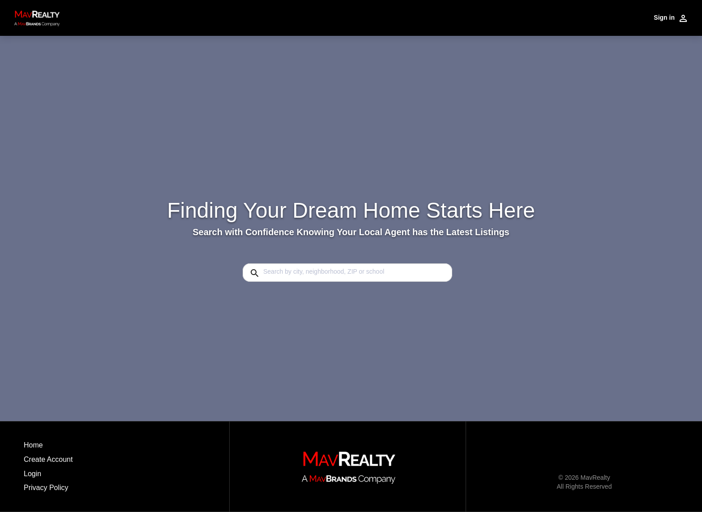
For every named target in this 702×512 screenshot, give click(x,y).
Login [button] (32, 474)
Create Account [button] (48, 459)
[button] (48, 476)
